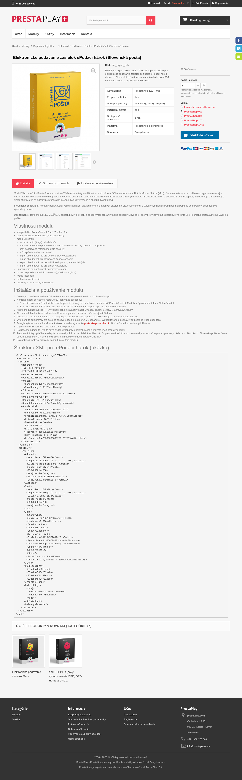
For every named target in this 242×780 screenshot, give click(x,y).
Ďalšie (94, 162)
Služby (49, 34)
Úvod (19, 34)
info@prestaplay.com (198, 746)
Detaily (23, 183)
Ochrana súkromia (78, 729)
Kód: (108, 65)
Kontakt (154, 3)
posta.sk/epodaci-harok (96, 323)
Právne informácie (78, 724)
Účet (127, 708)
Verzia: (185, 103)
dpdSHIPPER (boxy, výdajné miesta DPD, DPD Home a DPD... (212, 676)
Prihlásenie (200, 3)
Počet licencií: (189, 80)
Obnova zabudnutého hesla (139, 724)
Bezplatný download (79, 714)
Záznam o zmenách (53, 183)
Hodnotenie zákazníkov (95, 183)
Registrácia (220, 3)
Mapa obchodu (76, 738)
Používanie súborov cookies (84, 734)
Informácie (67, 34)
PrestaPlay (82, 762)
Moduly (33, 34)
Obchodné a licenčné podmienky (87, 719)
